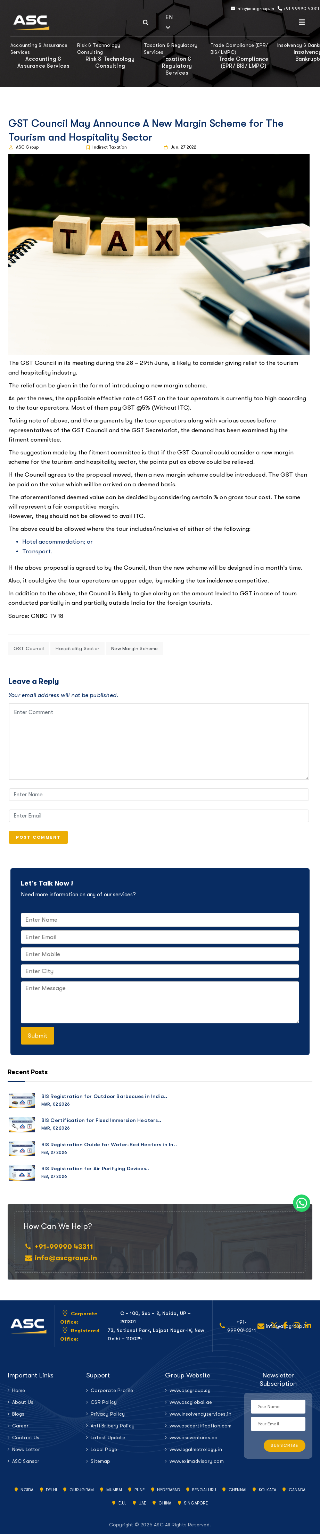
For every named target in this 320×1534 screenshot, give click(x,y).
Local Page (104, 1449)
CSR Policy (104, 1402)
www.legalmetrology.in (196, 1449)
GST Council (29, 648)
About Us (23, 1402)
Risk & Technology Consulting (98, 48)
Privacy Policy (108, 1414)
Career (20, 1425)
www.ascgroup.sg (190, 1390)
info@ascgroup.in (252, 8)
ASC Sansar (26, 1461)
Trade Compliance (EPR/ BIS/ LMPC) (239, 48)
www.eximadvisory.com (197, 1461)
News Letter (26, 1449)
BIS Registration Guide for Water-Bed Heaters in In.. (109, 1144)
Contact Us (26, 1437)
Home (18, 1390)
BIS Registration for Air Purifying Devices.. (95, 1168)
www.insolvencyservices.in (200, 1414)
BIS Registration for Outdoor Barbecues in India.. (104, 1096)
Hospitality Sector (77, 648)
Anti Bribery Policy (112, 1425)
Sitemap (100, 1461)
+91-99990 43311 (298, 8)
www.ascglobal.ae (191, 1402)
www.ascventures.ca (194, 1437)
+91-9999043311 (241, 1326)
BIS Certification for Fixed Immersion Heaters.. (101, 1120)
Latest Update (108, 1437)
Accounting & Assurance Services (38, 48)
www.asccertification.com (201, 1425)
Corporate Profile (112, 1390)
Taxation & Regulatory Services (170, 48)
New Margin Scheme (134, 648)
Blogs (18, 1414)
